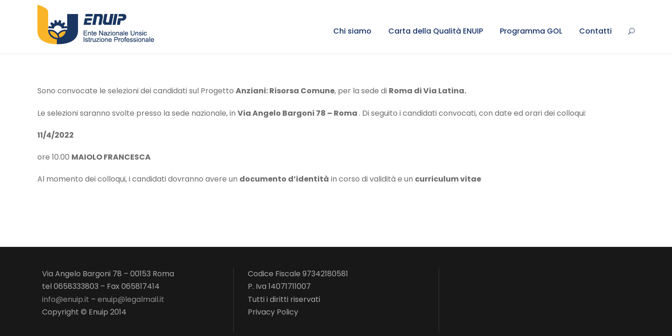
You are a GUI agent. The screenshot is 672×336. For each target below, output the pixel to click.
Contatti (595, 31)
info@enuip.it (65, 299)
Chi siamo (352, 31)
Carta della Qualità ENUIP (435, 31)
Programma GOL (531, 31)
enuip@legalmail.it (131, 299)
